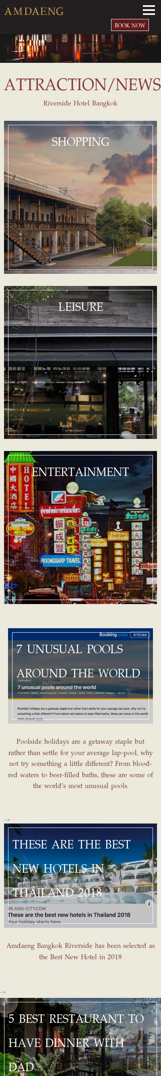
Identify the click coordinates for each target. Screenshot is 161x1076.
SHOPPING (80, 141)
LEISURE (80, 306)
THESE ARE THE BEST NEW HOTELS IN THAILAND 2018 (71, 868)
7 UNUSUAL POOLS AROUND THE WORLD (78, 660)
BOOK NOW (130, 25)
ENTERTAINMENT (80, 471)
